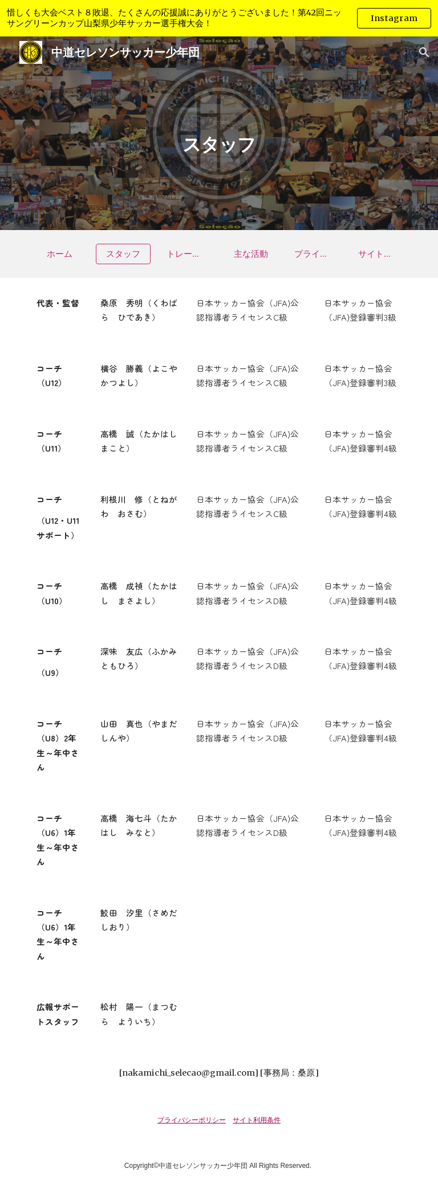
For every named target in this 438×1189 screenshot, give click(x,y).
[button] (424, 52)
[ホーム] (59, 254)
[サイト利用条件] (378, 254)
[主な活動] (251, 254)
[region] (219, 18)
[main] (219, 133)
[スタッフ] (122, 254)
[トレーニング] (187, 254)
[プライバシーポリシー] (314, 254)
